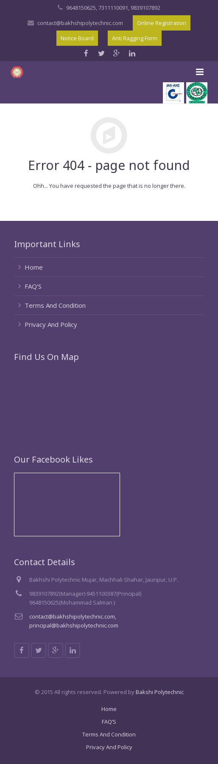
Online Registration (161, 23)
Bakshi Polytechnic (160, 692)
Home (34, 267)
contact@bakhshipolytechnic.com (80, 23)
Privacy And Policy (51, 324)
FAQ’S (33, 286)
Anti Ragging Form (134, 38)
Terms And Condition (55, 305)
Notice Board (77, 38)
